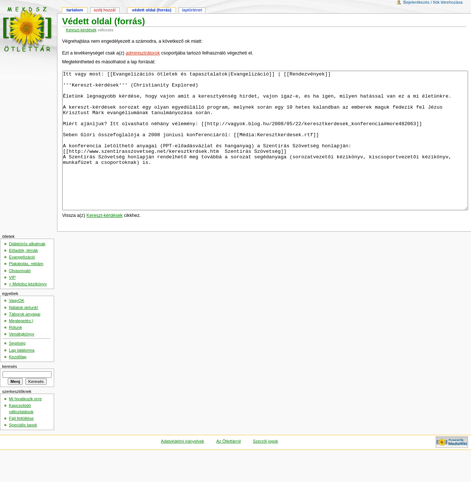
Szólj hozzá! (105, 10)
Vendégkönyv (21, 361)
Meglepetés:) (21, 348)
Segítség (17, 371)
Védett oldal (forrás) (151, 10)
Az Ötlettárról (228, 469)
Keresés (9, 394)
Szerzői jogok (265, 469)
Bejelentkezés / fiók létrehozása (433, 2)
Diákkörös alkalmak (27, 271)
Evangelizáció (22, 284)
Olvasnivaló (20, 298)
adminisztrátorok (142, 53)
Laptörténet (192, 10)
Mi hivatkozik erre (25, 426)
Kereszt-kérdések (81, 30)
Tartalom (74, 10)
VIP (12, 305)
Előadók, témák (23, 278)
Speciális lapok (23, 452)
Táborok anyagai (24, 341)
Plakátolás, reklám (26, 291)
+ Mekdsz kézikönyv (28, 311)
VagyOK (16, 328)
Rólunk (15, 355)
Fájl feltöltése (21, 446)
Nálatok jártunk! (23, 335)
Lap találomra (21, 378)
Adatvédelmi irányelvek (182, 469)
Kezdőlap (17, 384)
